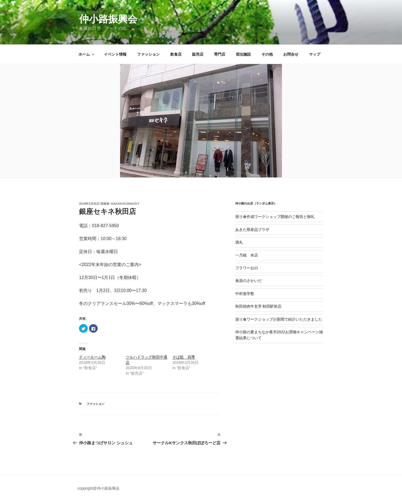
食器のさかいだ (248, 280)
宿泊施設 (243, 54)
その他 (267, 54)
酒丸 (239, 242)
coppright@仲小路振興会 (98, 488)
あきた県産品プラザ (252, 229)
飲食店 (176, 54)
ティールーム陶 (92, 357)
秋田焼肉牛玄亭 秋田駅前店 (258, 306)
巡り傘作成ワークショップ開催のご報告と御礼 (275, 216)
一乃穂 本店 (246, 255)
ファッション (148, 54)
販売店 (197, 54)
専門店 (219, 54)
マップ (314, 54)
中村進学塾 (244, 293)
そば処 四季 (183, 357)
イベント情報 (115, 54)
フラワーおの (246, 268)
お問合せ (290, 54)
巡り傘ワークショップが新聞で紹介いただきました (278, 319)
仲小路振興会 (108, 19)
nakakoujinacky (125, 203)
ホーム (87, 54)
